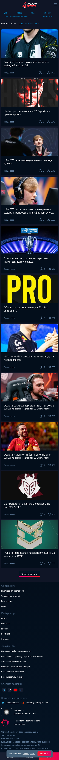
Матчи (4, 618)
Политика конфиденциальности (16, 651)
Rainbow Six (48, 16)
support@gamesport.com (37, 702)
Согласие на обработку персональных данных (22, 656)
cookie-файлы (29, 753)
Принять (44, 753)
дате (21, 23)
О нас (3, 606)
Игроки (4, 628)
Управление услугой (10, 596)
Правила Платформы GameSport (16, 666)
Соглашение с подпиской (12, 671)
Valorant (47, 12)
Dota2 (19, 12)
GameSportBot (12, 702)
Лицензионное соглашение (13, 661)
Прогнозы (5, 623)
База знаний (7, 601)
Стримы (4, 639)
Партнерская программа (12, 591)
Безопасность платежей (12, 677)
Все (5, 12)
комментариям (32, 23)
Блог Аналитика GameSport (18, 16)
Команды (5, 633)
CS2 (32, 12)
